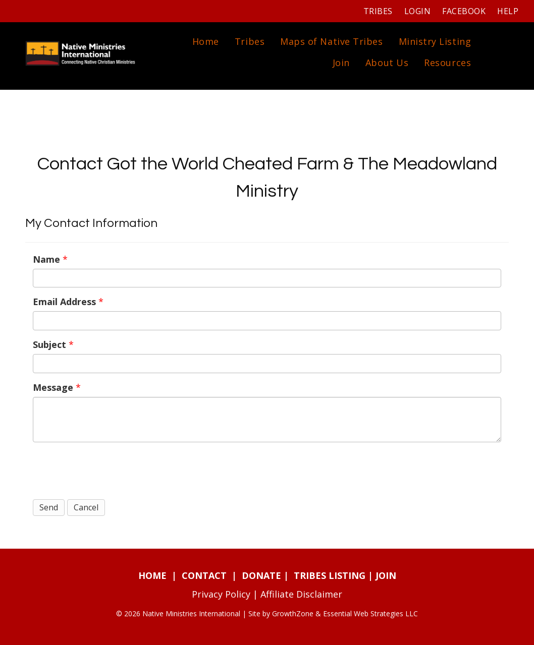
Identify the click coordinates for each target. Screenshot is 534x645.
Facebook (464, 11)
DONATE (261, 575)
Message (53, 387)
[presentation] (109, 469)
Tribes (378, 11)
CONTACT (204, 575)
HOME (152, 575)
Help (507, 11)
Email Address (64, 302)
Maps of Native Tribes (331, 41)
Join (341, 62)
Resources (447, 62)
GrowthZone (292, 613)
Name (46, 259)
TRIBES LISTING (329, 575)
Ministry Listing (435, 41)
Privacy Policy (221, 594)
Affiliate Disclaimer (301, 594)
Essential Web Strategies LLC (370, 613)
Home (205, 41)
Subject (49, 344)
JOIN (386, 575)
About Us (386, 62)
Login (417, 11)
